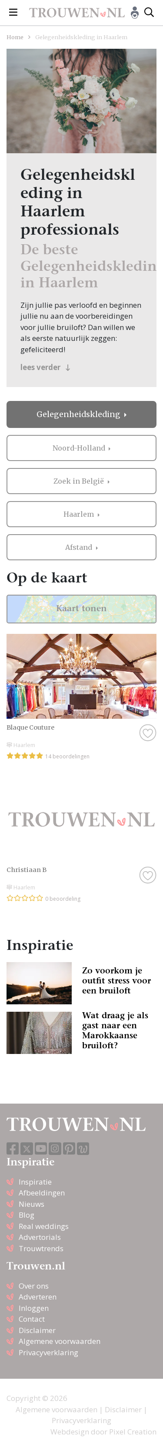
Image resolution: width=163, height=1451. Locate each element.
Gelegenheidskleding (79, 414)
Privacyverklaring (48, 1352)
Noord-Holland (80, 448)
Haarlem (79, 514)
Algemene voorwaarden (59, 1341)
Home (15, 37)
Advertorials (40, 1237)
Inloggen (34, 1308)
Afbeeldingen (42, 1193)
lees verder (45, 367)
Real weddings (44, 1226)
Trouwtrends (41, 1248)
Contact (32, 1319)
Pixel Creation (132, 1432)
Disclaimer (37, 1330)
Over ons (34, 1286)
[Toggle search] (149, 13)
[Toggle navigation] (13, 13)
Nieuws (31, 1204)
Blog (26, 1215)
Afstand (79, 547)
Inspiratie (35, 1182)
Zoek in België (79, 481)
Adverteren (38, 1297)
